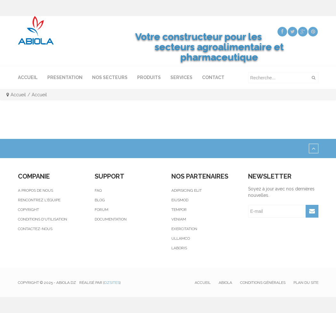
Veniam (178, 219)
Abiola (225, 282)
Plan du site (305, 282)
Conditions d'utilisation (42, 219)
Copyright (28, 209)
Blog (100, 200)
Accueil (18, 94)
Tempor (179, 209)
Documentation (111, 219)
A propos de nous (35, 190)
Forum (101, 209)
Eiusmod (179, 200)
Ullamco (180, 238)
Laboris (179, 248)
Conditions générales (262, 282)
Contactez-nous (35, 229)
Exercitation (184, 229)
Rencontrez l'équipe (39, 200)
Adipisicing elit (186, 190)
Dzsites (112, 282)
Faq (98, 190)
